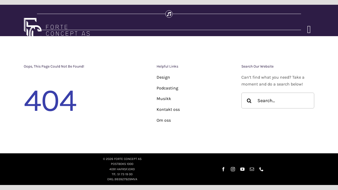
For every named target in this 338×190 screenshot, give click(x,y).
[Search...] (277, 100)
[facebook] (223, 169)
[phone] (261, 169)
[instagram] (233, 169)
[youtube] (242, 169)
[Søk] (249, 100)
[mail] (252, 169)
